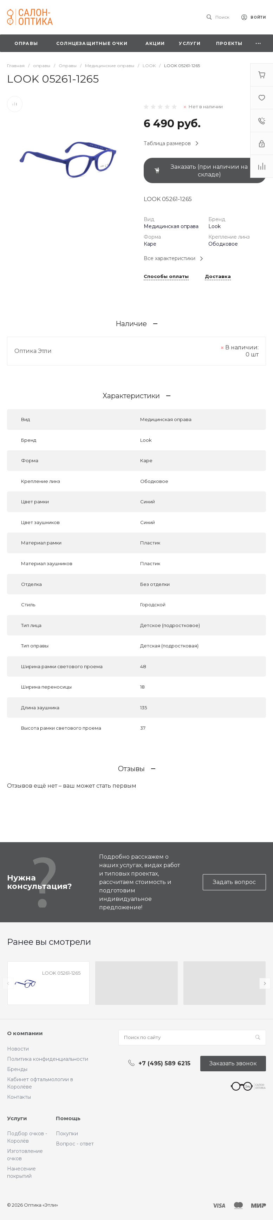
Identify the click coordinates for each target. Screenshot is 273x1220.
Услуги (17, 1118)
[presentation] (8, 983)
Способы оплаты (166, 276)
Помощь (68, 1118)
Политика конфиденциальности (47, 1059)
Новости (18, 1049)
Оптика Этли (33, 351)
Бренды (17, 1069)
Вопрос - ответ (75, 1144)
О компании (25, 1033)
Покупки (67, 1133)
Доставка (218, 276)
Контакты (19, 1097)
